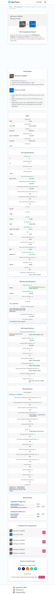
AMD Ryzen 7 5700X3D (19, 544)
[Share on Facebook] (19, 568)
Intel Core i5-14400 (18, 534)
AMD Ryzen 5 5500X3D (20, 76)
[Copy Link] (42, 577)
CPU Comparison (18, 7)
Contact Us (19, 590)
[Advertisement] (27, 56)
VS (44, 532)
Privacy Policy (20, 592)
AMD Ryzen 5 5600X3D (19, 553)
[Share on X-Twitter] (23, 568)
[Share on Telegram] (35, 568)
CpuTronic (14, 2)
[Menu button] (45, 2)
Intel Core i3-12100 (19, 90)
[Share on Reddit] (27, 568)
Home (10, 7)
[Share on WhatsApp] (31, 568)
